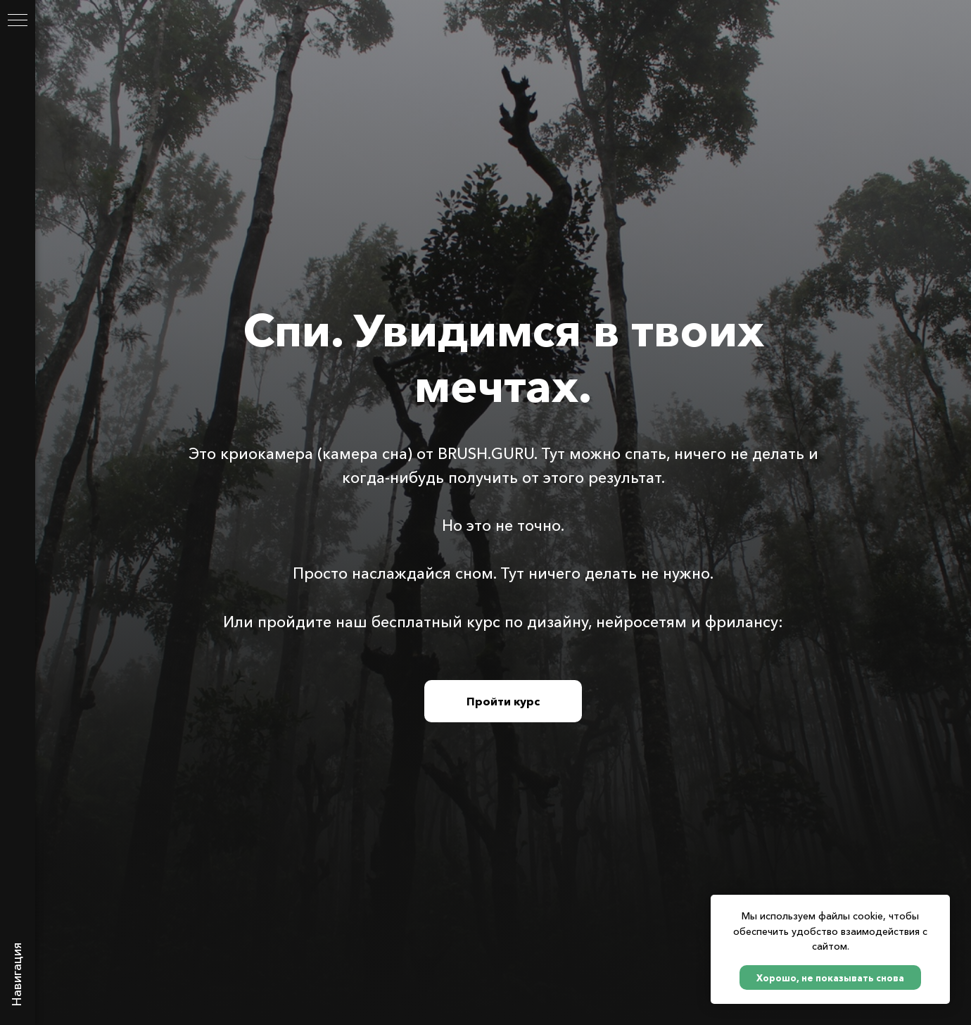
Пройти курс (503, 701)
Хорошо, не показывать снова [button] (830, 977)
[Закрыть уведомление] (939, 905)
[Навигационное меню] (17, 21)
